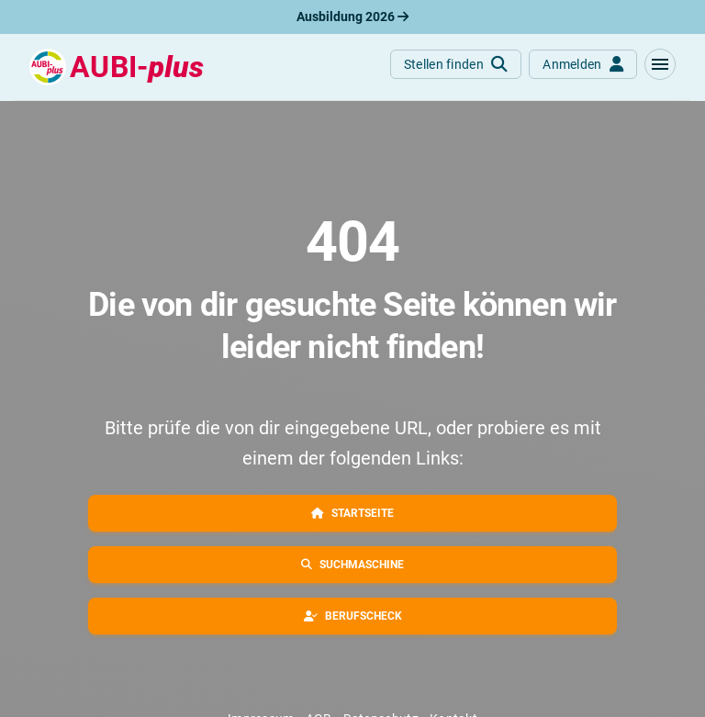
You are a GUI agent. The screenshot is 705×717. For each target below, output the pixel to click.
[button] (660, 64)
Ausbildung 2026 (352, 16)
